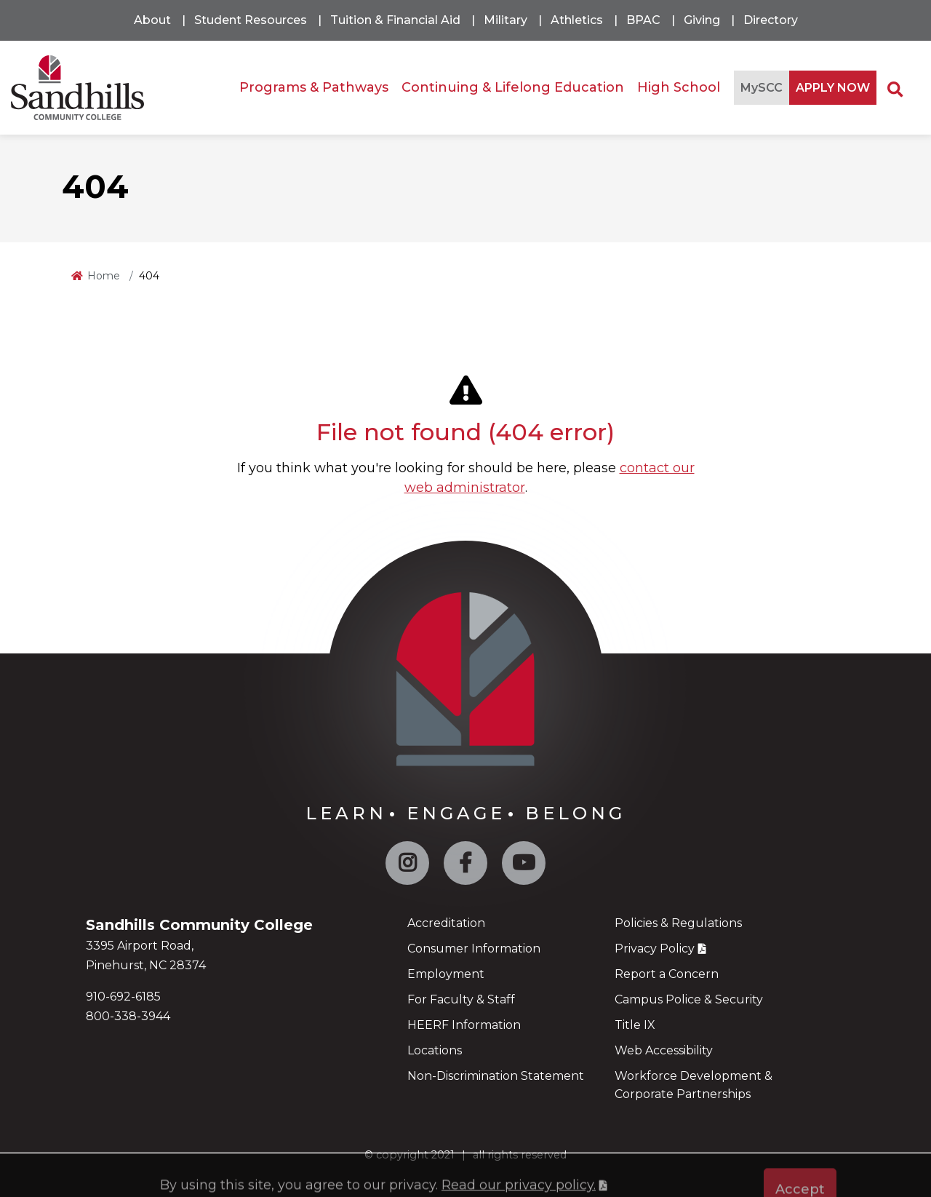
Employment (445, 974)
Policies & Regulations (678, 923)
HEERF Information (464, 1025)
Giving (702, 20)
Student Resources (250, 20)
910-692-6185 (123, 996)
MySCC (761, 88)
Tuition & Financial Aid (395, 20)
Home (103, 275)
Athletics (577, 20)
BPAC (643, 20)
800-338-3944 (128, 1016)
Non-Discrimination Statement (495, 1076)
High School (678, 87)
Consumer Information (473, 948)
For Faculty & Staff (461, 999)
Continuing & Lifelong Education (512, 87)
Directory (770, 20)
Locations (434, 1050)
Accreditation (446, 923)
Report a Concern (667, 974)
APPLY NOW (833, 88)
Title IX (635, 1025)
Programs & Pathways (313, 87)
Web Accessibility (664, 1050)
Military (505, 20)
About (152, 20)
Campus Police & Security (689, 999)
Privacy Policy (655, 948)
